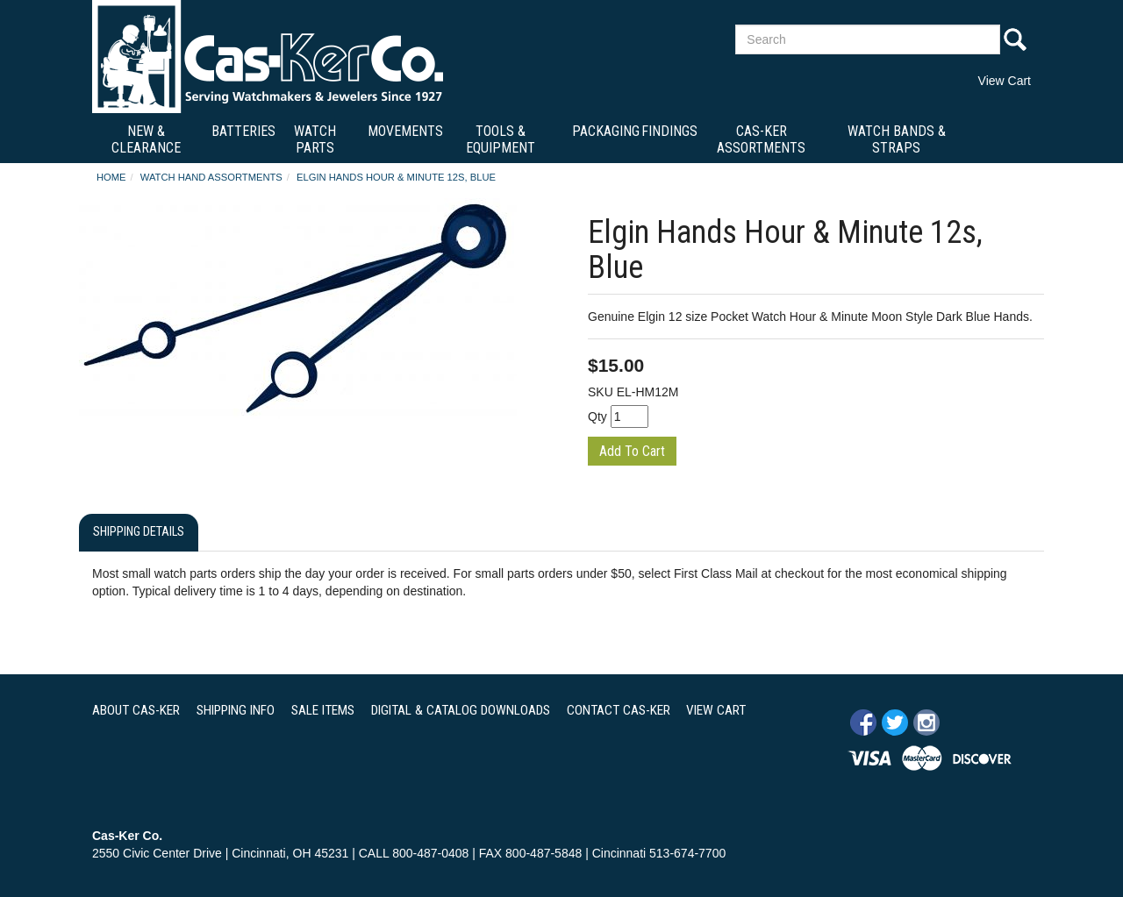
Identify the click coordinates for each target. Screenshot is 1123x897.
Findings (669, 131)
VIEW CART (716, 710)
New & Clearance (146, 139)
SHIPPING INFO (236, 710)
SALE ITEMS (322, 710)
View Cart (1004, 81)
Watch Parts (315, 139)
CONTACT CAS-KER (618, 710)
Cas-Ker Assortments (761, 139)
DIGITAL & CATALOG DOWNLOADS (460, 710)
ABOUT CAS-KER (136, 710)
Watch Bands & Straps (897, 139)
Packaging (606, 131)
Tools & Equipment (500, 139)
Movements (405, 131)
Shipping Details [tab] (138, 531)
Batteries (243, 131)
